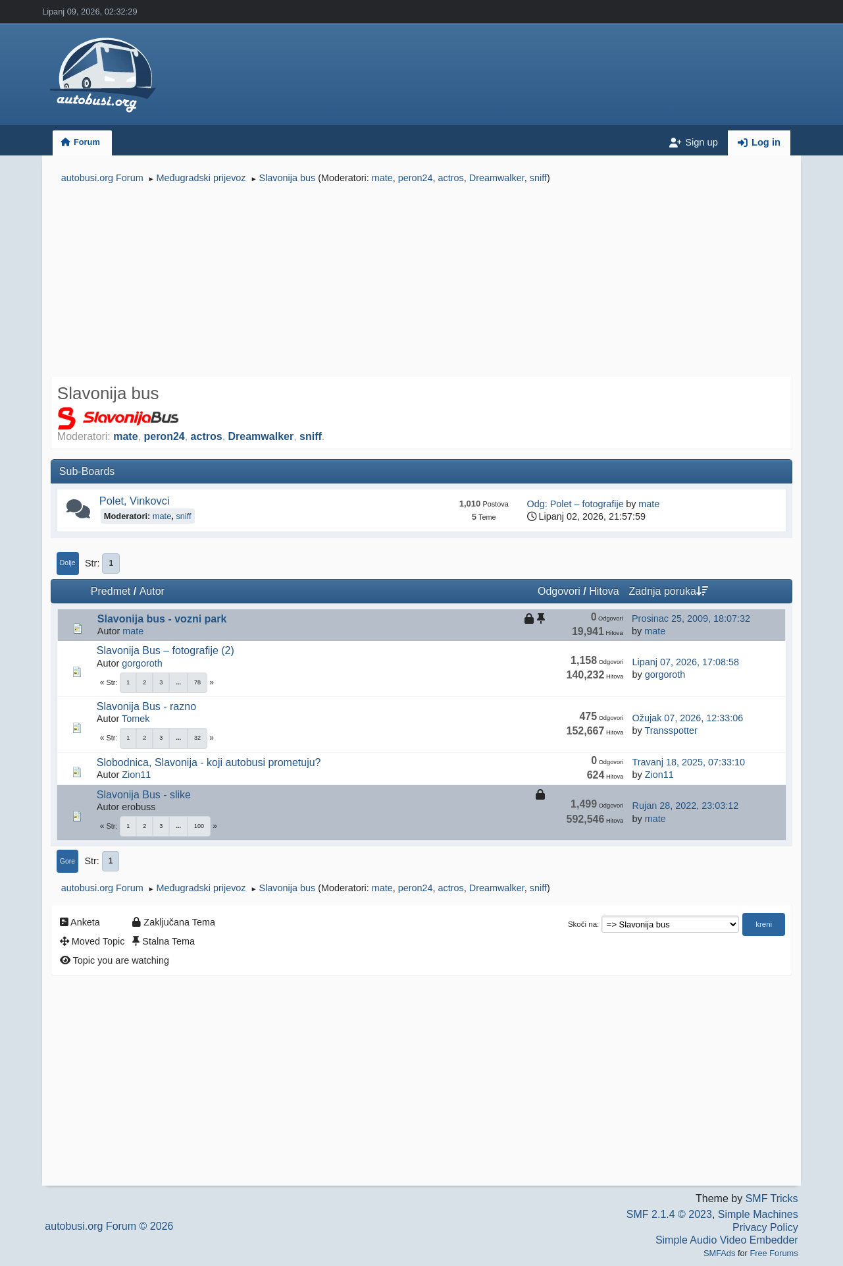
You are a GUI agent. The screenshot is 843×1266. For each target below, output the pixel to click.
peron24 (415, 178)
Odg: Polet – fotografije (575, 504)
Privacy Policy (765, 1227)
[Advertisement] (421, 282)
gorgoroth (142, 663)
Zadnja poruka (668, 591)
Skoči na (582, 924)
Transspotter (670, 730)
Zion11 (136, 774)
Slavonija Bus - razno (146, 706)
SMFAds (719, 1253)
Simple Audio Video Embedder (726, 1240)
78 (197, 682)
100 (199, 826)
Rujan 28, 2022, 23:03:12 (685, 805)
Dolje (68, 562)
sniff (538, 178)
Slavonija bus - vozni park (162, 618)
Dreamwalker (496, 178)
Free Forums (774, 1253)
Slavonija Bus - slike (144, 794)
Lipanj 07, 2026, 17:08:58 (685, 662)
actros (451, 178)
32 (197, 737)
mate (382, 178)
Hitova (604, 591)
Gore (67, 861)
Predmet (110, 591)
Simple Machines (758, 1214)
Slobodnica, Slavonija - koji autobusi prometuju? (209, 762)
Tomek (135, 718)
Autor (152, 591)
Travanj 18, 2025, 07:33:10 (688, 762)
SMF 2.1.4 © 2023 (669, 1214)
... (178, 682)
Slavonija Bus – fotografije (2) (165, 650)
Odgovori (559, 591)
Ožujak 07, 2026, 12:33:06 (688, 718)
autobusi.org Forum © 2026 (109, 1226)
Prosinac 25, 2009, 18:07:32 (691, 618)
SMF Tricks (772, 1198)
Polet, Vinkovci (134, 501)
